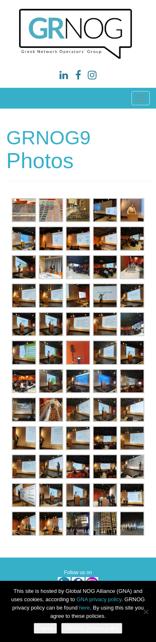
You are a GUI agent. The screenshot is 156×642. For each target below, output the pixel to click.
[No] (145, 611)
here (84, 608)
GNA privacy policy (99, 599)
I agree (45, 628)
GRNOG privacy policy (91, 628)
